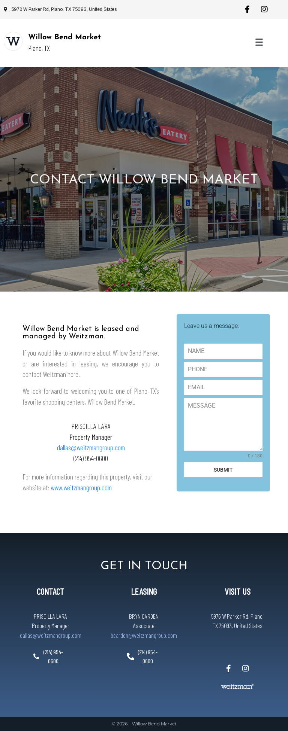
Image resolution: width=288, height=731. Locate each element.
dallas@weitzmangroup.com (91, 447)
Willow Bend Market (64, 37)
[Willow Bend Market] (13, 41)
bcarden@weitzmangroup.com (144, 635)
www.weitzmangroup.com (81, 487)
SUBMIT (223, 470)
